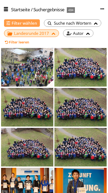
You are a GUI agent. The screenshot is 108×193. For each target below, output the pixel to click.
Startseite (20, 9)
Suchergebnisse (49, 9)
